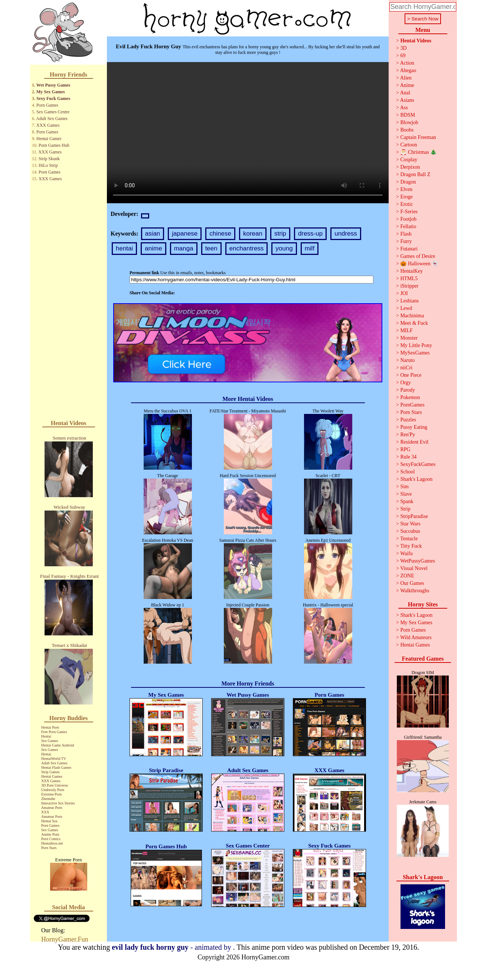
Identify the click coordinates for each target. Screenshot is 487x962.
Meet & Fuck (414, 323)
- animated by (172, 947)
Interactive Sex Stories (58, 803)
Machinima (412, 315)
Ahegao (408, 70)
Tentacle (409, 538)
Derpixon (410, 167)
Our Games (412, 583)
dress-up (310, 233)
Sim (404, 486)
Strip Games (50, 772)
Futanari (409, 249)
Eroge (406, 197)
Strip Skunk (49, 158)
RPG (405, 449)
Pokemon (410, 397)
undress (345, 233)
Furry (406, 241)
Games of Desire (417, 256)
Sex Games (49, 741)
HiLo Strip (48, 165)
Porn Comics (51, 839)
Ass (404, 107)
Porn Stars (48, 848)
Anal (405, 92)
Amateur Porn (51, 808)
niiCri (406, 367)
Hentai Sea (49, 821)
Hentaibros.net (52, 843)
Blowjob (409, 122)
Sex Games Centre (52, 111)
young (283, 248)
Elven (406, 189)
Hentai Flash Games (56, 767)
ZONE (407, 576)
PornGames (412, 405)
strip (280, 233)
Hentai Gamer (49, 138)
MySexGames (414, 353)
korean (252, 233)
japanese (184, 233)
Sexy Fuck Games (53, 98)
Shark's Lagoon (416, 479)
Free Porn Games (54, 732)
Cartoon (408, 145)
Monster (409, 338)
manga (183, 248)
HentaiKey (411, 271)
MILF (406, 330)
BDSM (407, 115)
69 (402, 55)
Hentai (46, 736)
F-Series (409, 211)
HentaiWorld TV (53, 759)
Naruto (407, 360)
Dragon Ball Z (415, 174)
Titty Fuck (411, 546)
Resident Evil (414, 442)
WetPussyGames (417, 561)
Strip (405, 509)
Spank (406, 501)
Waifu (406, 553)
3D (403, 48)
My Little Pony (416, 345)
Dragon (408, 182)
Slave (406, 494)
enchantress (246, 248)
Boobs (407, 130)
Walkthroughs (414, 590)
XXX (45, 812)
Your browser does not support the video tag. (248, 132)
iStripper (409, 286)
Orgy (405, 382)
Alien (406, 78)
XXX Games (47, 125)
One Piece (410, 375)
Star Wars (410, 524)
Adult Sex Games (52, 118)
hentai (124, 248)
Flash (405, 234)
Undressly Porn (52, 790)
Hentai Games (51, 776)
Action (407, 63)
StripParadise (414, 516)
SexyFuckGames (417, 464)
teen (211, 248)
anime (153, 248)
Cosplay (408, 159)
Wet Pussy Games (53, 85)
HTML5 (409, 278)
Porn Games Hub (54, 145)
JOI (404, 293)
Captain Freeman (418, 137)
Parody (407, 390)
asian (152, 233)
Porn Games (47, 105)
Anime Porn (50, 834)
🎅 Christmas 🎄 (418, 152)
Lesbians (409, 301)
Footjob (408, 219)
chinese (220, 233)
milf (309, 248)
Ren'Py (407, 434)
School (407, 471)
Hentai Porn (50, 727)
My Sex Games (50, 91)
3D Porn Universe (54, 785)
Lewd (406, 308)
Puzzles (408, 419)
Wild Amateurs (416, 637)
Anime (407, 85)
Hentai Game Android (57, 745)
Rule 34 (408, 457)
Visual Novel (413, 568)
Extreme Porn (51, 794)
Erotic (406, 204)
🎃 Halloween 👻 (419, 263)
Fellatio (408, 226)
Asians (407, 100)
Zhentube (48, 799)
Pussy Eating (413, 427)
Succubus (410, 531)
